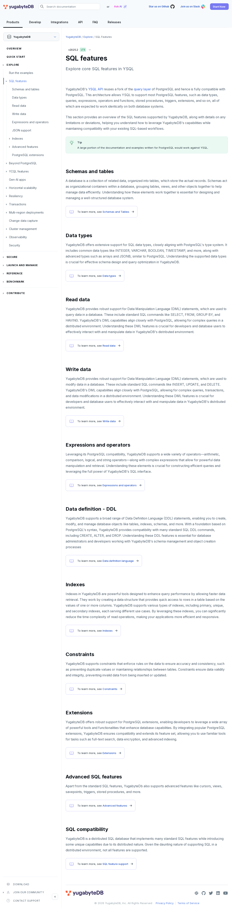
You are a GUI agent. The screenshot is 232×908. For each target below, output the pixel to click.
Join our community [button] (25, 892)
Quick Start (16, 56)
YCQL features (19, 171)
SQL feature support (115, 863)
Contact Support (23, 900)
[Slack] (196, 893)
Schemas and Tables (116, 211)
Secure (12, 257)
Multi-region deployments (26, 212)
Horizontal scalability (23, 188)
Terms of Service (188, 903)
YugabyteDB (73, 36)
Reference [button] (15, 273)
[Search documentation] (69, 6)
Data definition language (118, 560)
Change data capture (23, 220)
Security (14, 245)
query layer (142, 89)
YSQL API (95, 89)
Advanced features (25, 146)
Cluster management (23, 229)
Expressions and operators (30, 122)
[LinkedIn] (218, 893)
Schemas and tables (25, 89)
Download (18, 884)
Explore (13, 64)
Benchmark (15, 281)
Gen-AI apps (17, 179)
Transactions (17, 204)
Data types (19, 97)
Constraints (110, 689)
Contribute (16, 293)
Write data (19, 114)
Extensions (109, 753)
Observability (18, 237)
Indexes (17, 138)
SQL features (18, 81)
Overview (14, 48)
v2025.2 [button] (80, 49)
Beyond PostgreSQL (23, 163)
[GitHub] (204, 893)
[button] (219, 6)
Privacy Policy (165, 903)
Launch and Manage (22, 265)
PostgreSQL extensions (28, 155)
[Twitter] (211, 893)
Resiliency (16, 196)
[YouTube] (225, 893)
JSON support (21, 130)
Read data (19, 105)
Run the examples (21, 73)
